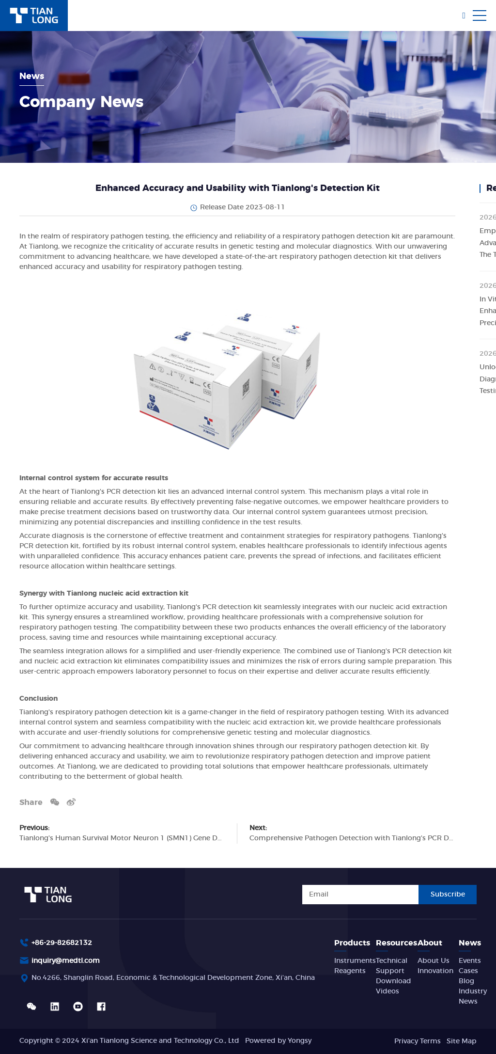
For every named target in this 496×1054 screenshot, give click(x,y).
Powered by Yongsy (278, 1041)
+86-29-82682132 (61, 943)
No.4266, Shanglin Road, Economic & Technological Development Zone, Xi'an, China (173, 978)
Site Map (462, 1041)
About (430, 943)
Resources (396, 943)
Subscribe (448, 894)
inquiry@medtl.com (65, 961)
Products (352, 943)
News (470, 943)
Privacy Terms (417, 1041)
